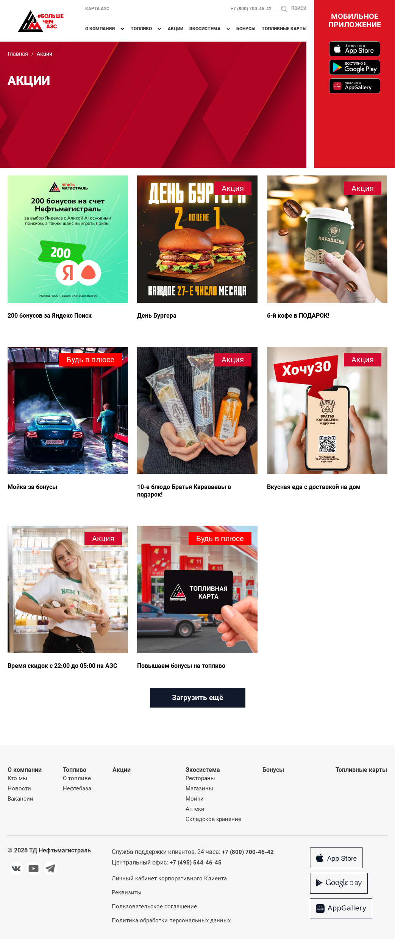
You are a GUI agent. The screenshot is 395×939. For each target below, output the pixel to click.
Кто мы (17, 778)
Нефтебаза (77, 788)
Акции (175, 28)
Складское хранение (213, 819)
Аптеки (195, 809)
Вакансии (20, 798)
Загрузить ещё (197, 697)
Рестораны (200, 778)
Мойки (195, 798)
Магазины (199, 788)
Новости (19, 788)
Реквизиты (127, 892)
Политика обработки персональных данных (171, 920)
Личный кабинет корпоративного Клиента (169, 878)
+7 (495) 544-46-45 (196, 862)
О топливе (77, 778)
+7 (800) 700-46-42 (251, 8)
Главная (18, 54)
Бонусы (245, 28)
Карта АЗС (97, 8)
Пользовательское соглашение (154, 906)
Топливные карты (284, 28)
